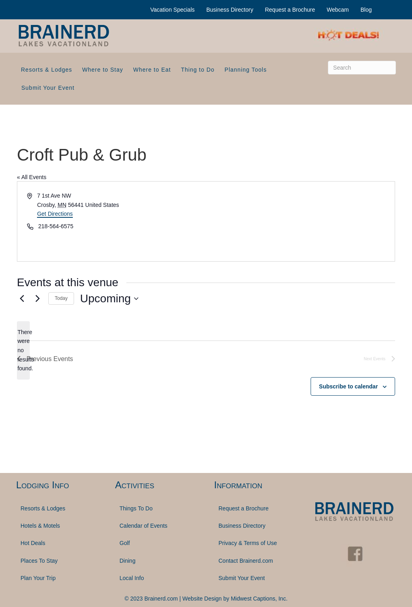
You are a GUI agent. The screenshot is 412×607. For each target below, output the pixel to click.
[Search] (362, 67)
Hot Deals (33, 543)
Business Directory (229, 9)
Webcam (338, 9)
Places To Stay (39, 560)
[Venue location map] (299, 221)
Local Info (131, 578)
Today (61, 298)
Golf (124, 543)
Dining (127, 560)
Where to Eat (152, 69)
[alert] (23, 350)
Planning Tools (246, 69)
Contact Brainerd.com (245, 560)
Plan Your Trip (38, 578)
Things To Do (135, 508)
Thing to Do (197, 69)
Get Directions (55, 214)
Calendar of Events (143, 525)
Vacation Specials (172, 9)
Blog (366, 9)
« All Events (31, 177)
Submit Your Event (47, 88)
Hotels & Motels (40, 525)
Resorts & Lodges (46, 69)
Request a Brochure (290, 9)
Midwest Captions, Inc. (259, 598)
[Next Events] (37, 299)
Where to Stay (102, 69)
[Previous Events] (22, 299)
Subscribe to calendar (348, 386)
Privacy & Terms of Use (247, 543)
